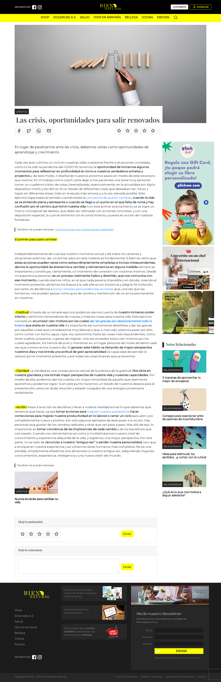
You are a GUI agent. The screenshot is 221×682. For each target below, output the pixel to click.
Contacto (202, 677)
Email (149, 630)
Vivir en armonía (107, 17)
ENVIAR (181, 651)
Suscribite (179, 7)
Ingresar (200, 7)
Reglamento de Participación (180, 677)
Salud (84, 17)
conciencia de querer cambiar (108, 197)
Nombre (147, 637)
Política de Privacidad (127, 677)
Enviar (127, 534)
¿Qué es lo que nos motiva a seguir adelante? (84, 229)
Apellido (147, 644)
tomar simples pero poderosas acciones (83, 289)
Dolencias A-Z (64, 17)
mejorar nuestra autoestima (108, 411)
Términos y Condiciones (151, 677)
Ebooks (163, 17)
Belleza (131, 17)
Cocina (147, 17)
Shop (45, 17)
